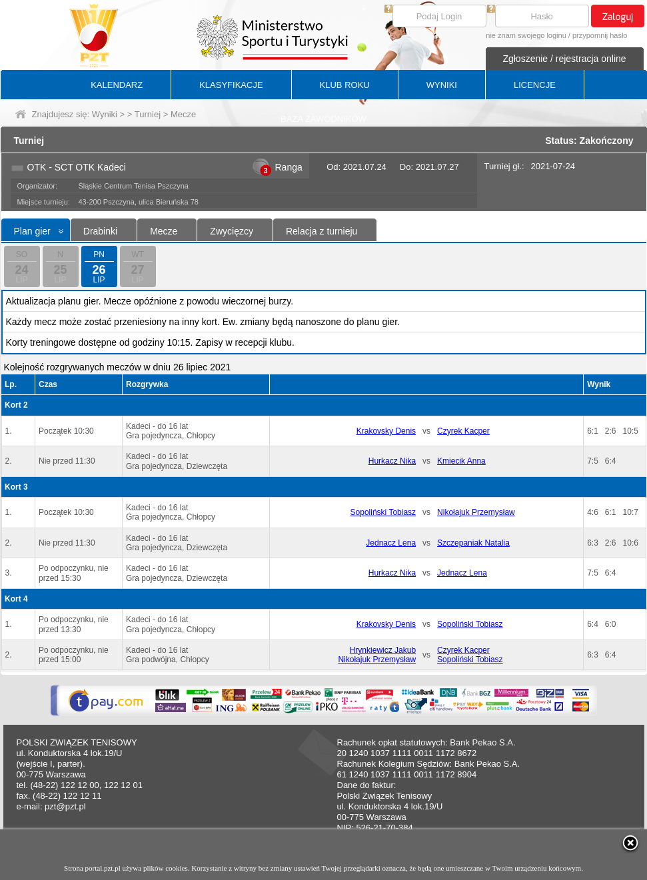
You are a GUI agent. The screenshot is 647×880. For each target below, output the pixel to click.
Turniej (148, 114)
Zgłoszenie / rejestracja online (564, 58)
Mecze (163, 231)
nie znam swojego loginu (526, 35)
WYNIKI (441, 85)
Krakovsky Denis (386, 431)
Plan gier (32, 231)
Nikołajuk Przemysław (476, 512)
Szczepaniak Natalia (473, 543)
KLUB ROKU (345, 85)
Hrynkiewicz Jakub (383, 650)
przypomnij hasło (600, 35)
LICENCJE (535, 85)
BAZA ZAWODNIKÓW (323, 119)
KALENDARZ (117, 85)
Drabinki (100, 231)
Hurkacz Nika (392, 461)
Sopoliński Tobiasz (383, 512)
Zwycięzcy (231, 231)
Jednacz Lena (391, 543)
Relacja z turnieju (321, 231)
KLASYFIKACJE (231, 85)
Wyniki (104, 114)
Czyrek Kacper (463, 431)
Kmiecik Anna (461, 461)
